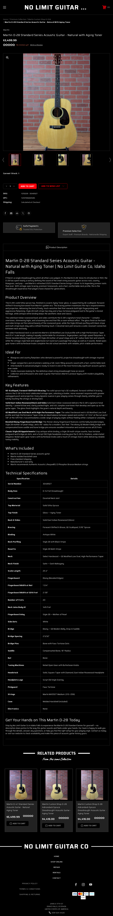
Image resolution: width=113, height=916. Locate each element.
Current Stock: (11, 173)
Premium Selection (72, 231)
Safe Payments (30, 226)
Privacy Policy (30, 883)
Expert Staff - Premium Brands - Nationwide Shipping (85, 234)
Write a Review (36, 44)
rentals (56, 872)
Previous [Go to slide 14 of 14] (3, 160)
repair (56, 867)
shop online (57, 861)
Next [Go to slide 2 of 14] (110, 160)
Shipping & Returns (29, 894)
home (56, 856)
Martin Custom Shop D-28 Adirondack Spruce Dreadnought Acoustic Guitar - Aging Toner (56, 809)
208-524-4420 (58, 912)
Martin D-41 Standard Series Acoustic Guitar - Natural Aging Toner (20, 807)
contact (57, 878)
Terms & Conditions (29, 889)
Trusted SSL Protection (32, 229)
